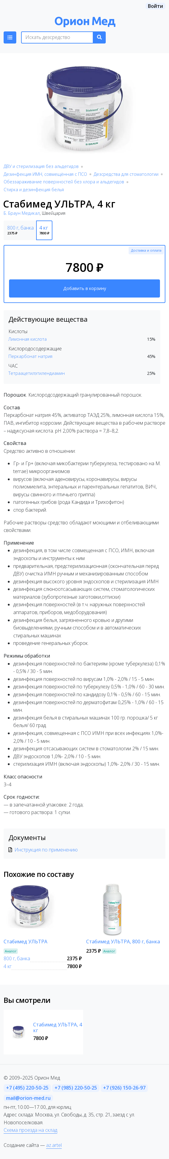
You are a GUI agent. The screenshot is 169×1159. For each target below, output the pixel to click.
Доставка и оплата (146, 250)
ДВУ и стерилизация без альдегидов (41, 166)
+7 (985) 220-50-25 (76, 1087)
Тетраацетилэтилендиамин (36, 373)
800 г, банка (17, 958)
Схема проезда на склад (30, 1130)
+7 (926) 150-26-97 (124, 1087)
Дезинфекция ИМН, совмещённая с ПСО (45, 174)
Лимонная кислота (27, 339)
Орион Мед (84, 20)
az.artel (54, 1145)
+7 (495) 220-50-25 (27, 1087)
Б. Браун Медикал (22, 213)
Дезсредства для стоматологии (126, 174)
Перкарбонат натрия (30, 356)
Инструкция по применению (46, 849)
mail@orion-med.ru (28, 1098)
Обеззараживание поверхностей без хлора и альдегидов (64, 182)
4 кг (7, 966)
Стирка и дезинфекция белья (34, 189)
